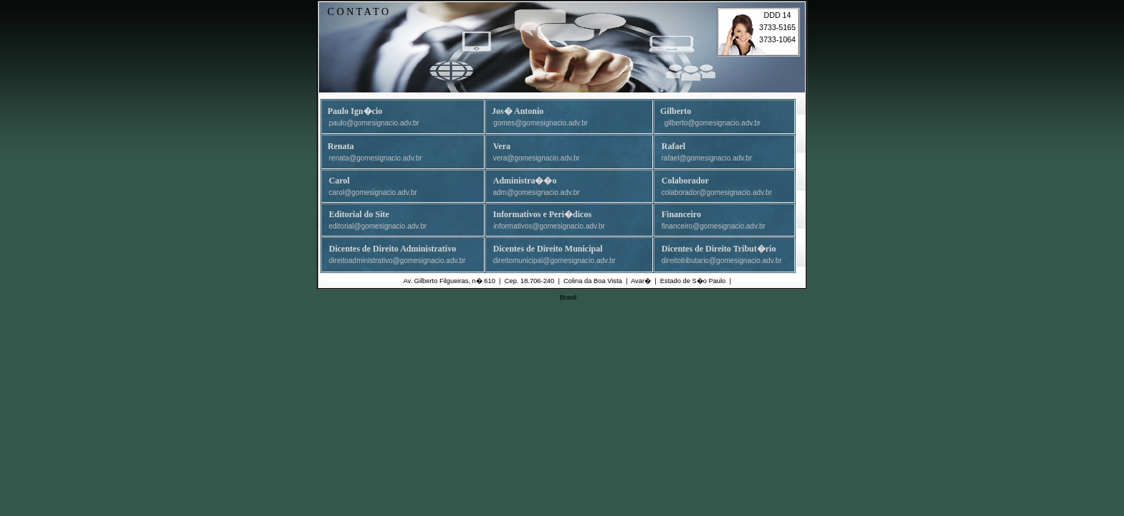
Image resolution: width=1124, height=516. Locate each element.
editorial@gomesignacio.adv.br (378, 226)
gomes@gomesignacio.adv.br (540, 123)
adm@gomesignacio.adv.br (536, 192)
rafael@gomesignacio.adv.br (707, 158)
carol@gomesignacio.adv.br (373, 192)
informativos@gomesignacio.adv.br (549, 226)
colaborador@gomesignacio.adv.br (717, 192)
